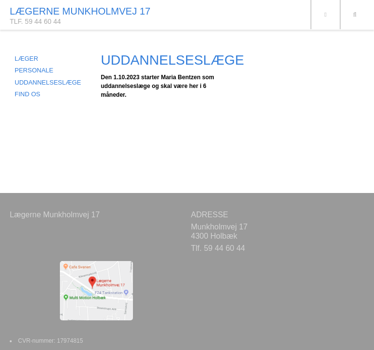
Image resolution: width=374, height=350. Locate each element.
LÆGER (26, 58)
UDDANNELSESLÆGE (48, 82)
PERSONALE (34, 70)
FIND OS (27, 94)
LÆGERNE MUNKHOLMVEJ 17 (80, 11)
